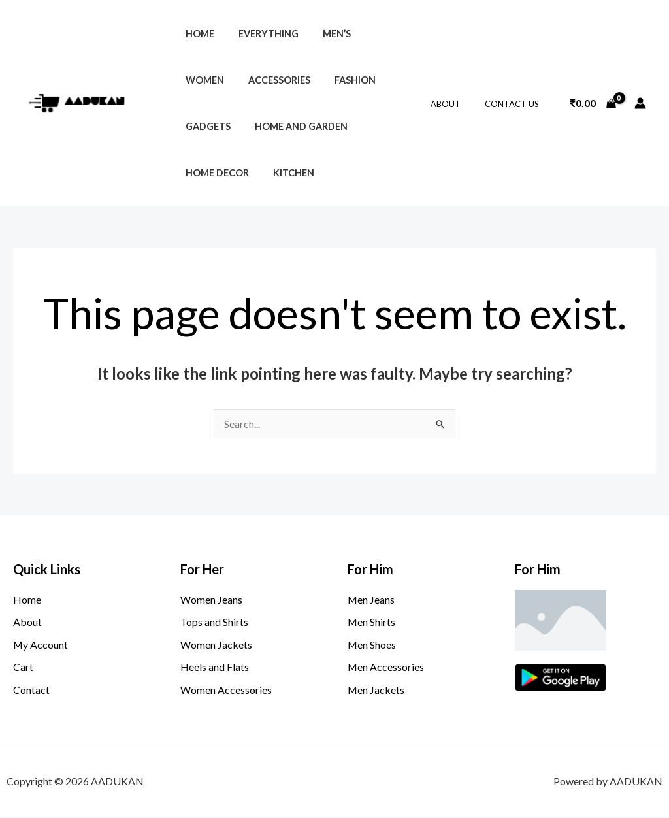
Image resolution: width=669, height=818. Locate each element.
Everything (260, 33)
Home (196, 33)
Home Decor (325, 126)
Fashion (283, 80)
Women (375, 33)
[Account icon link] (640, 103)
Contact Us (515, 104)
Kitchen (202, 172)
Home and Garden (228, 126)
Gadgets (345, 80)
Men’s (323, 33)
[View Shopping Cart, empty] (592, 103)
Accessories (213, 80)
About (456, 104)
